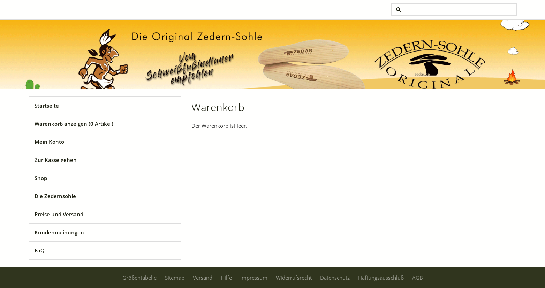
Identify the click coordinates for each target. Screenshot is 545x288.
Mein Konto (49, 141)
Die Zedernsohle (55, 196)
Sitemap (174, 277)
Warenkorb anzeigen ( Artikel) (74, 123)
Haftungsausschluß (381, 277)
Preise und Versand (59, 214)
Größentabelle (139, 277)
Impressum (253, 277)
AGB (417, 277)
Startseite (47, 105)
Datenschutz (335, 277)
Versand (202, 277)
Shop (41, 177)
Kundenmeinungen (59, 232)
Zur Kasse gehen (56, 159)
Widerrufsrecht (294, 277)
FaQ (40, 250)
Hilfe (226, 277)
